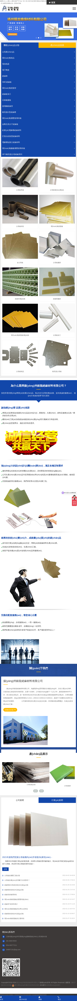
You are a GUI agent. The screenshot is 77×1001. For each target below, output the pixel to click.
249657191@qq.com (13, 949)
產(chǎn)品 (29, 998)
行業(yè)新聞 (57, 800)
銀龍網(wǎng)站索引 (53, 985)
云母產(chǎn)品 (39, 52)
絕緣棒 (39, 76)
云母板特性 (20, 226)
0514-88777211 (11, 945)
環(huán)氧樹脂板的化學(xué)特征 (38, 909)
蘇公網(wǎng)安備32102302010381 (27, 985)
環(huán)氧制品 (39, 58)
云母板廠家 (57, 262)
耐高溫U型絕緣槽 (39, 112)
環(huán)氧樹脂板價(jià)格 (20, 335)
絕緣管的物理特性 (38, 894)
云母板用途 (20, 190)
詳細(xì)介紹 (10, 710)
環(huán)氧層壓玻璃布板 (39, 118)
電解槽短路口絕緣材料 (39, 142)
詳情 (5, 869)
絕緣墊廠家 (57, 299)
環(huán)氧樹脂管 (39, 88)
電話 (67, 998)
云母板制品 (20, 371)
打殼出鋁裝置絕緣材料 (39, 136)
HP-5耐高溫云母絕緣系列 (39, 154)
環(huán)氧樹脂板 (57, 226)
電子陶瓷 (39, 70)
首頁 (52, 2)
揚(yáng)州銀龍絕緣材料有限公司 (28, 982)
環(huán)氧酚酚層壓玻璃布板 (39, 148)
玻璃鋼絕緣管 (39, 106)
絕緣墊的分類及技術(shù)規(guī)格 (38, 885)
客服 (48, 998)
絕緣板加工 (39, 94)
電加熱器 (39, 64)
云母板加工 (57, 335)
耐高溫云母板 (57, 371)
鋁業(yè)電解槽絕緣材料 (39, 130)
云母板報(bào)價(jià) (57, 190)
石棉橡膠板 (39, 100)
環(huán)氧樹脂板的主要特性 (38, 918)
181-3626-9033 (11, 941)
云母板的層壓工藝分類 (38, 875)
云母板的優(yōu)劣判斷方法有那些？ (38, 880)
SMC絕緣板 (39, 82)
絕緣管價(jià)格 (20, 299)
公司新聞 (20, 800)
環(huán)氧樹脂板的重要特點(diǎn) (38, 899)
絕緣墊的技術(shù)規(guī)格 (38, 890)
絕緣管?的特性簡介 (38, 904)
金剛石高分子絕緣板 (39, 124)
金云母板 (20, 262)
